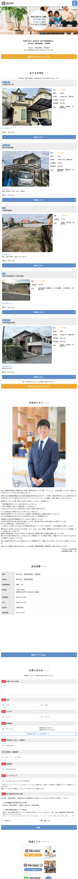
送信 (38, 827)
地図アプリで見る (38, 654)
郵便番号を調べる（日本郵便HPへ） (38, 734)
